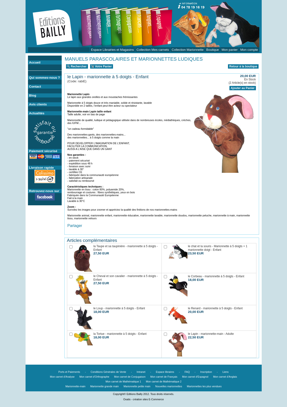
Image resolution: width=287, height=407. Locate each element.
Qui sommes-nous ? (44, 77)
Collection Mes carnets (152, 50)
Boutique (212, 50)
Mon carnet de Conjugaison (130, 376)
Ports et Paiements (69, 371)
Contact (35, 86)
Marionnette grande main (104, 386)
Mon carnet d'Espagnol (195, 376)
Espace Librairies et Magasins (112, 50)
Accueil (34, 62)
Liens (225, 371)
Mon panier (229, 50)
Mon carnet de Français (163, 376)
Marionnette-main (75, 386)
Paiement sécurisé (43, 151)
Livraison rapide (41, 167)
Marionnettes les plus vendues (204, 386)
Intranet (141, 371)
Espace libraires (165, 371)
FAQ (187, 371)
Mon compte (249, 50)
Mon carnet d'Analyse (62, 376)
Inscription (206, 371)
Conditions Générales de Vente (108, 371)
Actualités (37, 113)
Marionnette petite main (137, 386)
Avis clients (38, 104)
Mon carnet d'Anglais (225, 376)
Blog (32, 95)
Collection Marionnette (188, 50)
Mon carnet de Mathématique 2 (164, 381)
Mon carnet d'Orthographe (94, 376)
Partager (74, 226)
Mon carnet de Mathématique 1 (123, 381)
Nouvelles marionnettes (168, 386)
